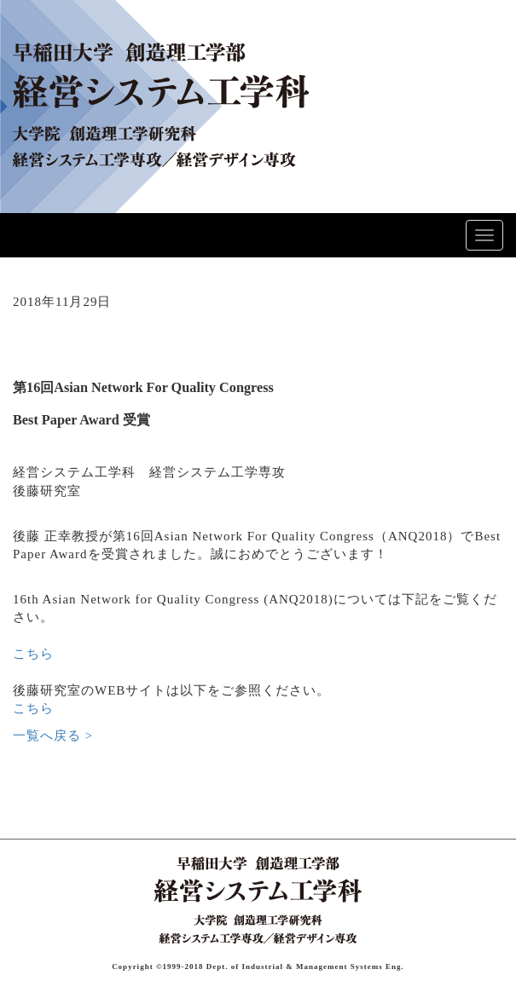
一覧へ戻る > (53, 735)
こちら (33, 654)
